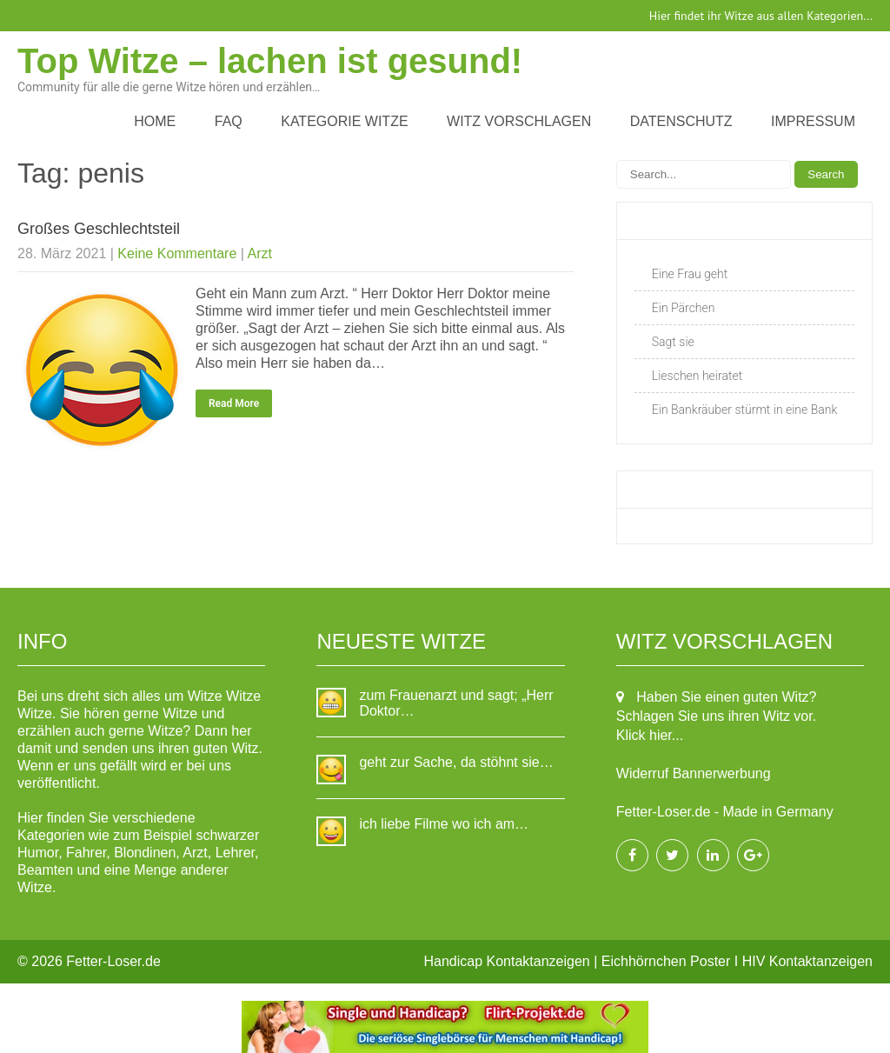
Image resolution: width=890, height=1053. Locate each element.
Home (155, 121)
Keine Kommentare (176, 253)
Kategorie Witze (344, 121)
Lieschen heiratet (697, 376)
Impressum (813, 121)
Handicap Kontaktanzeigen (507, 961)
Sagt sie (673, 342)
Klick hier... (649, 735)
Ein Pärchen (683, 308)
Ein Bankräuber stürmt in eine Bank (745, 410)
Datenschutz (681, 121)
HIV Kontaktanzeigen (807, 961)
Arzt (259, 253)
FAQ (228, 121)
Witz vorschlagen (519, 121)
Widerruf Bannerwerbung (693, 773)
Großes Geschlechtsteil (98, 228)
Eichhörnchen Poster (666, 961)
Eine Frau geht (689, 274)
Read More (234, 403)
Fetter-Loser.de (113, 961)
